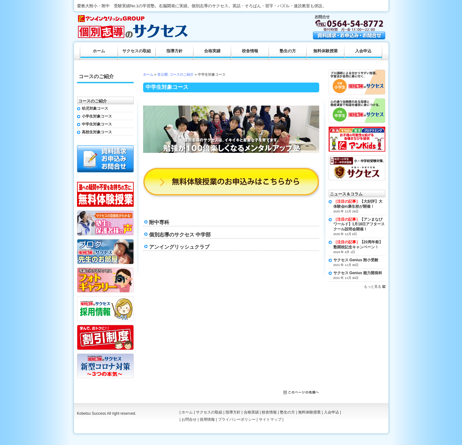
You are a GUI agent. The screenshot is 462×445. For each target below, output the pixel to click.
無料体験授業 (325, 51)
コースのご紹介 (96, 76)
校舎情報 (250, 51)
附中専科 (159, 222)
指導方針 (174, 51)
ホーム (148, 74)
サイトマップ (270, 419)
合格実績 (212, 51)
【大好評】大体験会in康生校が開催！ (357, 204)
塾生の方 (288, 51)
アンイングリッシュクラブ (179, 247)
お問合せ (189, 419)
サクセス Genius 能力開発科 (357, 273)
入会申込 (363, 51)
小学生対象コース (97, 116)
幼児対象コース (95, 108)
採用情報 (207, 419)
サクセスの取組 (136, 51)
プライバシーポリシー (237, 419)
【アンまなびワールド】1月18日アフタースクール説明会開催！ (359, 224)
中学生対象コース (97, 124)
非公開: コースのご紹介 (175, 74)
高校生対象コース (97, 132)
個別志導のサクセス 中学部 (180, 234)
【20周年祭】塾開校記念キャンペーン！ (358, 244)
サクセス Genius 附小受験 (355, 260)
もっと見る (372, 286)
